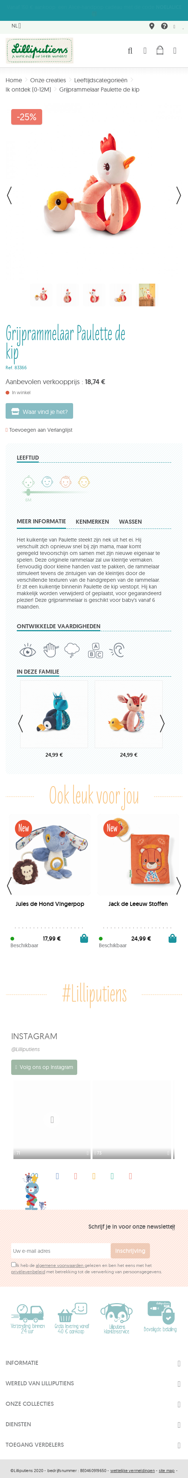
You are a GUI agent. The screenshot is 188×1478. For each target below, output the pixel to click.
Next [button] (162, 717)
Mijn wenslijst (183, 20)
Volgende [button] (178, 189)
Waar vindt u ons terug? (150, 20)
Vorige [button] (9, 189)
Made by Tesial (93, 1473)
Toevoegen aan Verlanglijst (40, 423)
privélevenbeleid (28, 1263)
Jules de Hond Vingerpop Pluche (50, 900)
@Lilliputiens (25, 1042)
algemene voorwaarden (60, 1257)
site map (167, 1462)
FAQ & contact (163, 20)
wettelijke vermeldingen (132, 1462)
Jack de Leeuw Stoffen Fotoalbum (138, 900)
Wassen (130, 515)
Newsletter (174, 20)
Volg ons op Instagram (46, 1060)
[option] (53, 1113)
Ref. (9, 361)
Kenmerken (92, 515)
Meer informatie (41, 514)
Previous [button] (20, 717)
